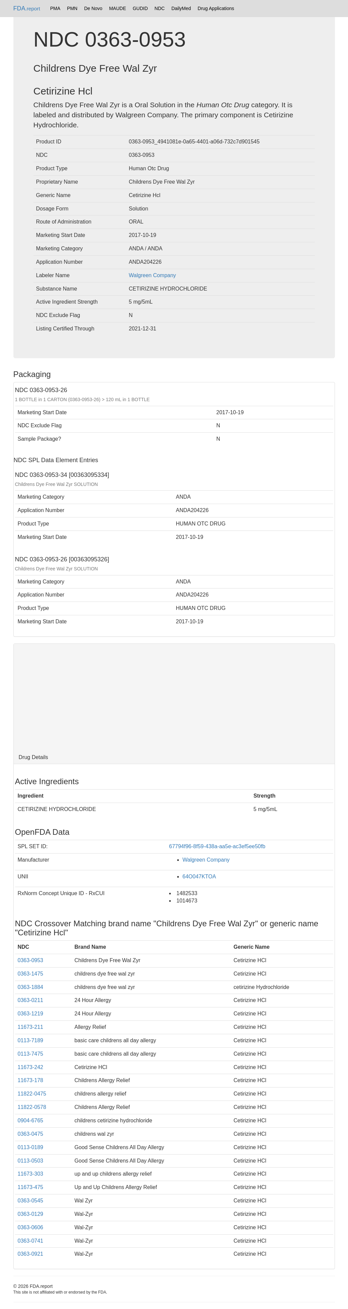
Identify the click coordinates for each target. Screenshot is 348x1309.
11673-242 (31, 1067)
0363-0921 (31, 1254)
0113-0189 (31, 1147)
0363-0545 (31, 1200)
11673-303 (31, 1174)
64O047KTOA (199, 876)
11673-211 (31, 1027)
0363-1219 (31, 1013)
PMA (55, 8)
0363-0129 (31, 1214)
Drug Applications (216, 8)
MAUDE (117, 8)
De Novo (93, 8)
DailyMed (181, 8)
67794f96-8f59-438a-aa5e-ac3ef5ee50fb (217, 846)
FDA (26, 8)
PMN (72, 8)
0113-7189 (31, 1040)
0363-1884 (31, 987)
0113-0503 (31, 1161)
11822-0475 (32, 1094)
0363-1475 (31, 974)
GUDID (140, 8)
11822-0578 (32, 1107)
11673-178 (31, 1080)
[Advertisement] (174, 697)
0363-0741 (31, 1241)
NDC (159, 8)
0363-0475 (31, 1134)
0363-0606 (31, 1227)
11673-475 (31, 1187)
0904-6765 (31, 1120)
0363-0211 (31, 1000)
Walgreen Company (152, 275)
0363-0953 (31, 960)
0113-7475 (31, 1054)
